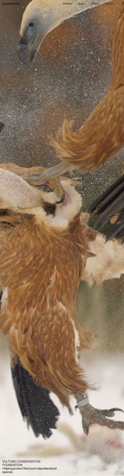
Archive (109, 3)
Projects (67, 3)
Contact (95, 3)
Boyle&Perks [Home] (10, 3)
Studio (81, 3)
